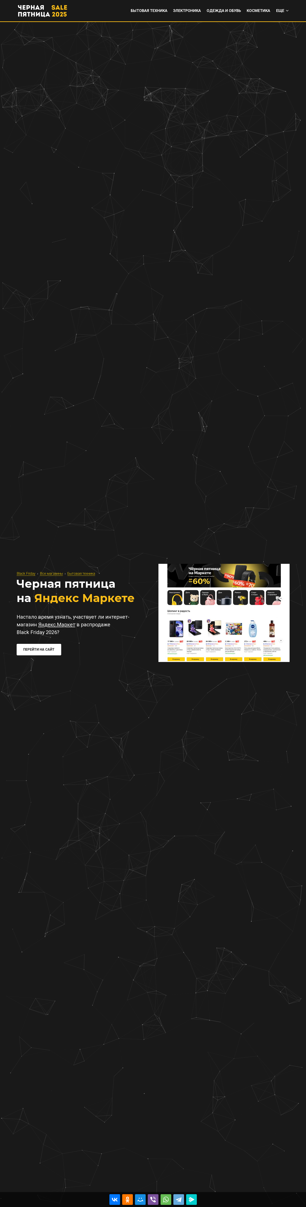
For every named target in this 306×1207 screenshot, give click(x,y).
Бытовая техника (81, 573)
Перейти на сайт (39, 649)
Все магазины (51, 573)
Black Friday (26, 573)
